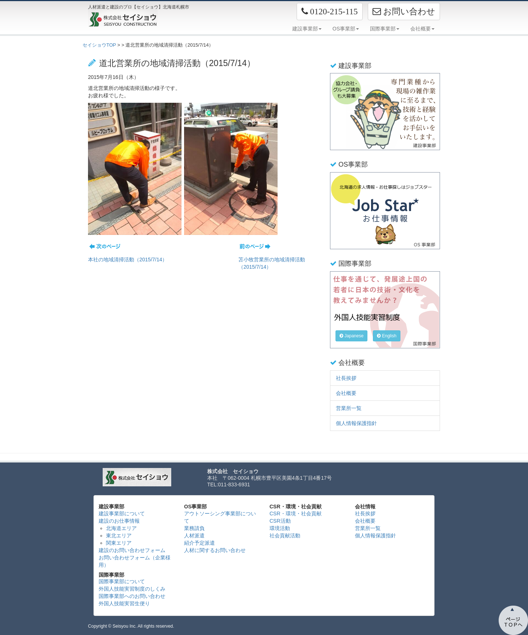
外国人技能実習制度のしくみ (132, 589)
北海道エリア (121, 528)
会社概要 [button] (422, 29)
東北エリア (119, 535)
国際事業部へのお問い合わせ (132, 596)
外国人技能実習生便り (124, 603)
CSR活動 (280, 521)
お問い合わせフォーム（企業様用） (134, 561)
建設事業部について (122, 513)
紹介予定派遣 (199, 543)
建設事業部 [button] (307, 29)
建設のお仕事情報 (119, 521)
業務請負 (194, 528)
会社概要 (346, 393)
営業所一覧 (349, 408)
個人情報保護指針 (356, 423)
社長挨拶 (346, 378)
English (386, 335)
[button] (330, 11)
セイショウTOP (99, 45)
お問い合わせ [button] (404, 11)
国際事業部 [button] (384, 29)
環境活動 (280, 528)
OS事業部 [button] (346, 29)
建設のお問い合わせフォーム (132, 550)
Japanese (351, 335)
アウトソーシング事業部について (220, 517)
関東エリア (119, 543)
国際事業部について (122, 581)
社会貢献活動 (285, 535)
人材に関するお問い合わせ (215, 550)
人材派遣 (194, 535)
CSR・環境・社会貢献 (296, 513)
